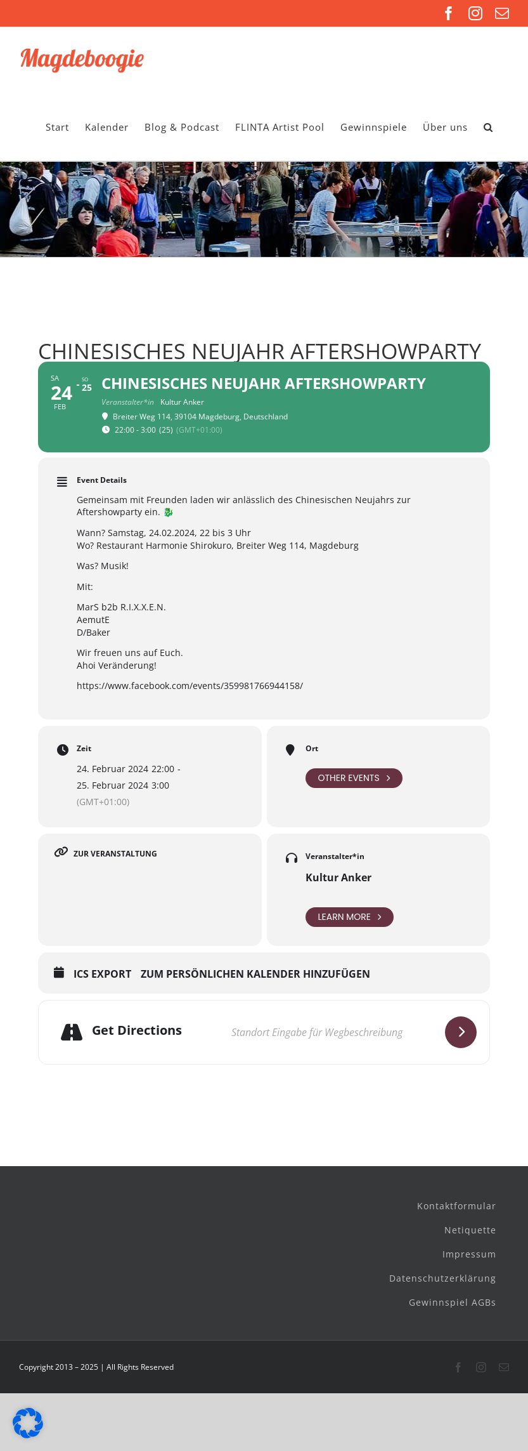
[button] (488, 127)
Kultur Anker (338, 877)
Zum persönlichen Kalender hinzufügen (255, 974)
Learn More (350, 917)
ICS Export (102, 974)
